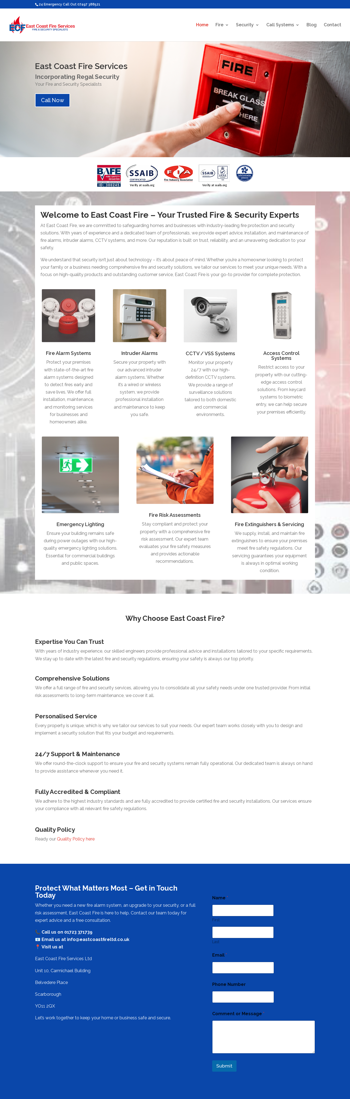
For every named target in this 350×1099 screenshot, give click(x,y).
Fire (219, 25)
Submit (224, 1066)
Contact (332, 25)
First (216, 920)
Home (202, 25)
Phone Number (229, 984)
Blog (312, 25)
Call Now (52, 100)
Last (215, 942)
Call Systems (280, 25)
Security (245, 25)
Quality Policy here (76, 839)
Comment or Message (238, 1013)
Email (219, 955)
